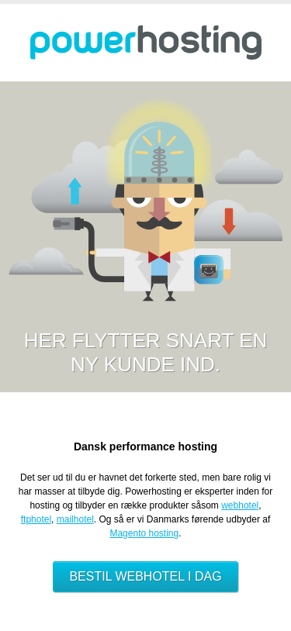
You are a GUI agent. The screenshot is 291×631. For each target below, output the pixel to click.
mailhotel (75, 519)
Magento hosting (143, 533)
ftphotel (36, 519)
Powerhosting (145, 42)
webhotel (239, 505)
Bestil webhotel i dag (145, 576)
